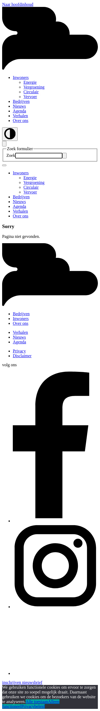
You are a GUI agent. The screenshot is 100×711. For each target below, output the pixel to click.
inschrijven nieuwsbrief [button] (22, 682)
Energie (30, 82)
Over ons (20, 120)
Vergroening (34, 87)
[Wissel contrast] (10, 134)
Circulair (31, 92)
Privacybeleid (33, 706)
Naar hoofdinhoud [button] (17, 4)
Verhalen (20, 115)
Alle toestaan (37, 701)
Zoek (10, 155)
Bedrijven (21, 101)
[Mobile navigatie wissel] (4, 165)
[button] (50, 304)
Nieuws (19, 106)
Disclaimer (22, 356)
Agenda (19, 111)
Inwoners (21, 77)
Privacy (19, 351)
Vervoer (30, 96)
